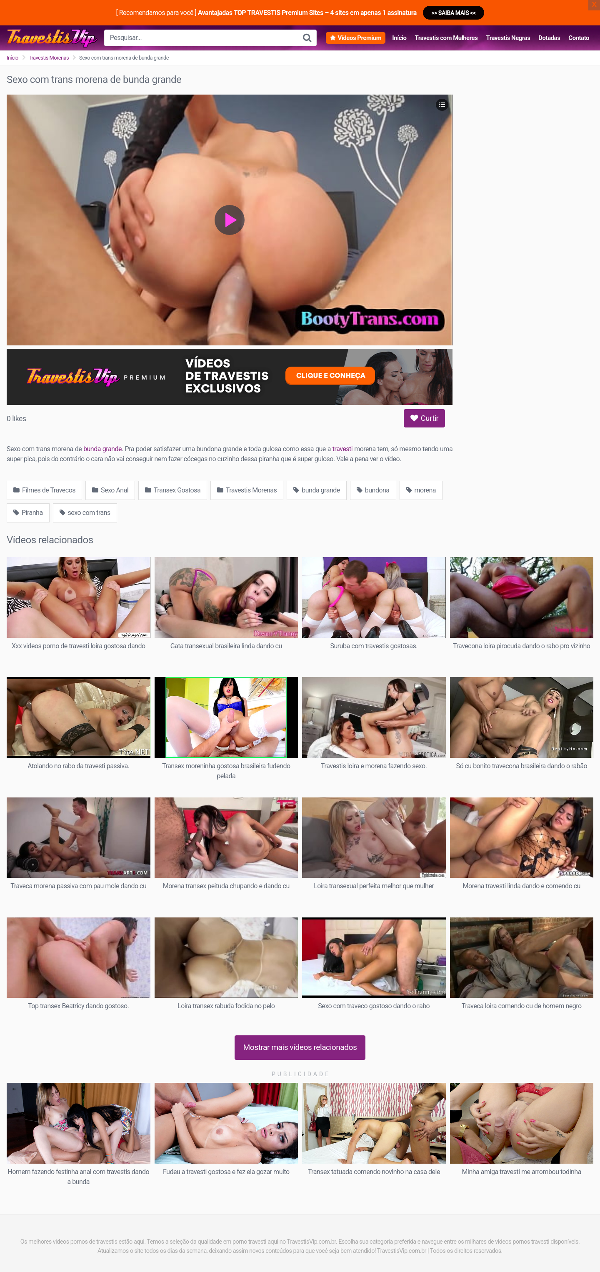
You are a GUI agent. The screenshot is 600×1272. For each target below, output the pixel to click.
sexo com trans (85, 513)
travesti (342, 449)
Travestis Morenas (49, 58)
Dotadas (549, 38)
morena (421, 490)
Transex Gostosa (172, 490)
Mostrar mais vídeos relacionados (300, 1047)
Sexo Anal (110, 490)
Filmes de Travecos (44, 490)
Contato (578, 38)
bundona (373, 490)
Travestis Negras (508, 38)
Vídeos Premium (359, 38)
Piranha (28, 513)
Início (399, 38)
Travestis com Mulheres (446, 38)
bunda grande (102, 449)
